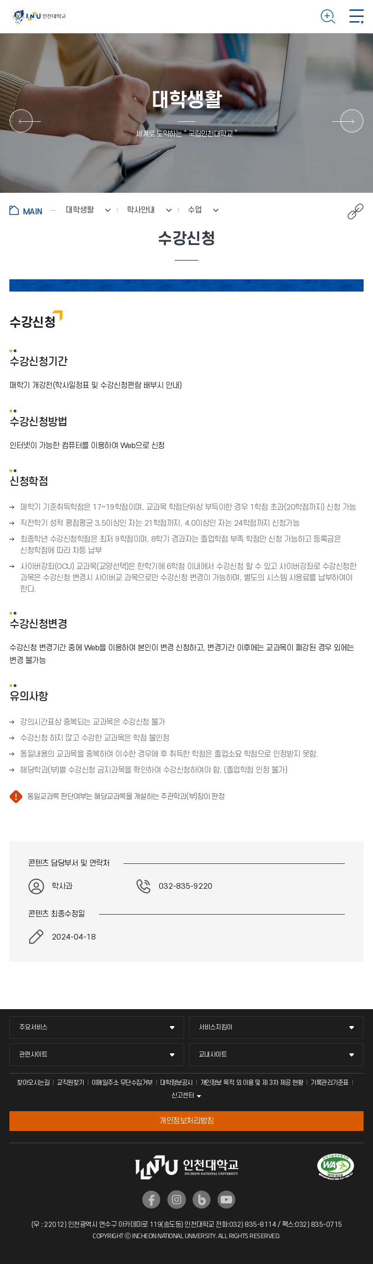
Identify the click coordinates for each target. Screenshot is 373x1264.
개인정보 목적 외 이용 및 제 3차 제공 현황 (251, 1082)
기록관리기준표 (330, 1082)
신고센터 (182, 1095)
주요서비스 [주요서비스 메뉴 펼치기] (33, 1027)
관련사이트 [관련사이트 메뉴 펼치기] (33, 1054)
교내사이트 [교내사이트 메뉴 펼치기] (213, 1054)
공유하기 (351, 212)
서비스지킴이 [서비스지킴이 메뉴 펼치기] (216, 1027)
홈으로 (32, 210)
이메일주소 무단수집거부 (122, 1082)
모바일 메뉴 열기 (357, 16)
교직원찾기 (70, 1082)
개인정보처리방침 (186, 1121)
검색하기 (328, 16)
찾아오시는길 (33, 1082)
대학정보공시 (176, 1082)
